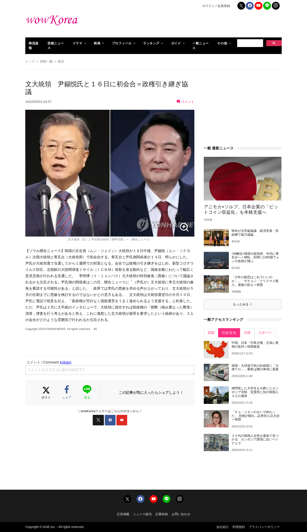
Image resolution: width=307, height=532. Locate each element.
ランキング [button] (151, 43)
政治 (61, 61)
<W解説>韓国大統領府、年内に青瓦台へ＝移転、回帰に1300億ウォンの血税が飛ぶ (255, 257)
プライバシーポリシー (264, 527)
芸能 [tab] (211, 332)
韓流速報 (34, 45)
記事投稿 (161, 514)
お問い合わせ (181, 514)
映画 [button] (97, 43)
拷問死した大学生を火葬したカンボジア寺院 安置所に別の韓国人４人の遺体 (255, 392)
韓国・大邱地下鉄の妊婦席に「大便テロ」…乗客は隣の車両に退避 (255, 367)
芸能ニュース (55, 45)
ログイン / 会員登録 (216, 6)
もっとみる (243, 304)
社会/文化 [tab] (229, 332)
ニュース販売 (142, 514)
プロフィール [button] (121, 43)
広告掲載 (123, 514)
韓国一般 (46, 61)
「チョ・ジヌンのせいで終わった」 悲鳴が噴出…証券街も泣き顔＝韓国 (255, 415)
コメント (185, 101)
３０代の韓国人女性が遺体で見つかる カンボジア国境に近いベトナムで (255, 439)
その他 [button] (222, 43)
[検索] (249, 43)
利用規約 (238, 527)
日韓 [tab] (247, 332)
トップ (30, 61)
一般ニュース (200, 45)
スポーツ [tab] (265, 332)
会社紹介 (222, 527)
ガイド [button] (176, 43)
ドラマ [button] (77, 43)
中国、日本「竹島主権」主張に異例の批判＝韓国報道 (255, 344)
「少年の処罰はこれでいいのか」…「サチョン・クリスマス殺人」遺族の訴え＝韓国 (255, 280)
